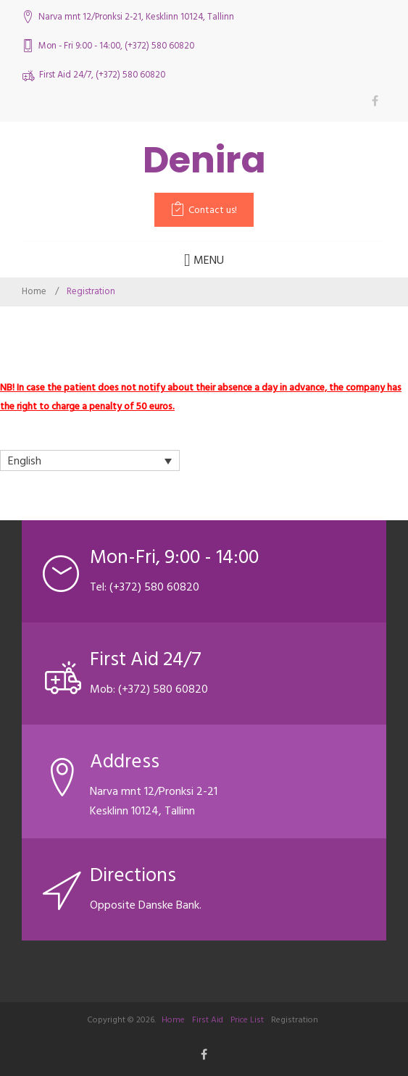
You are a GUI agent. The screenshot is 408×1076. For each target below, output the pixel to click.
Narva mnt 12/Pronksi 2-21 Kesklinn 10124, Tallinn (153, 801)
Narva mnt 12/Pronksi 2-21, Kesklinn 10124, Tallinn (136, 17)
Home (34, 291)
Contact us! (212, 210)
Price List (247, 1020)
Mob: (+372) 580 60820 (149, 689)
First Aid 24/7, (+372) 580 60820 (102, 75)
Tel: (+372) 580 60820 (144, 586)
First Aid (207, 1020)
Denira (204, 160)
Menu (204, 260)
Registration (294, 1020)
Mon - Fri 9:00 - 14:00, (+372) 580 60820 (116, 46)
